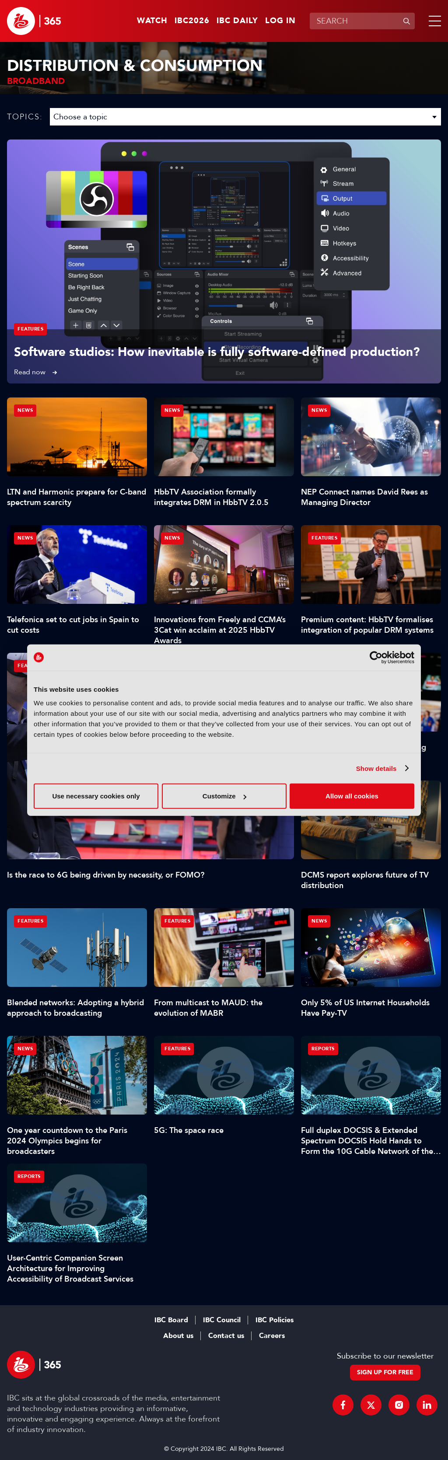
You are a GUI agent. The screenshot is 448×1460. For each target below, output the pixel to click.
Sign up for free (385, 1372)
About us (178, 1336)
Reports (323, 1048)
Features (30, 329)
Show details (376, 768)
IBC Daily (237, 21)
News (25, 410)
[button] (433, 21)
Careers (272, 1336)
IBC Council (222, 1320)
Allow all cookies (352, 796)
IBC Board (171, 1320)
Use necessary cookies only (96, 796)
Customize (224, 796)
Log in (280, 21)
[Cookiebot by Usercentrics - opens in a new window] (376, 657)
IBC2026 (192, 21)
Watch (152, 21)
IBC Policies (275, 1320)
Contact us (226, 1336)
